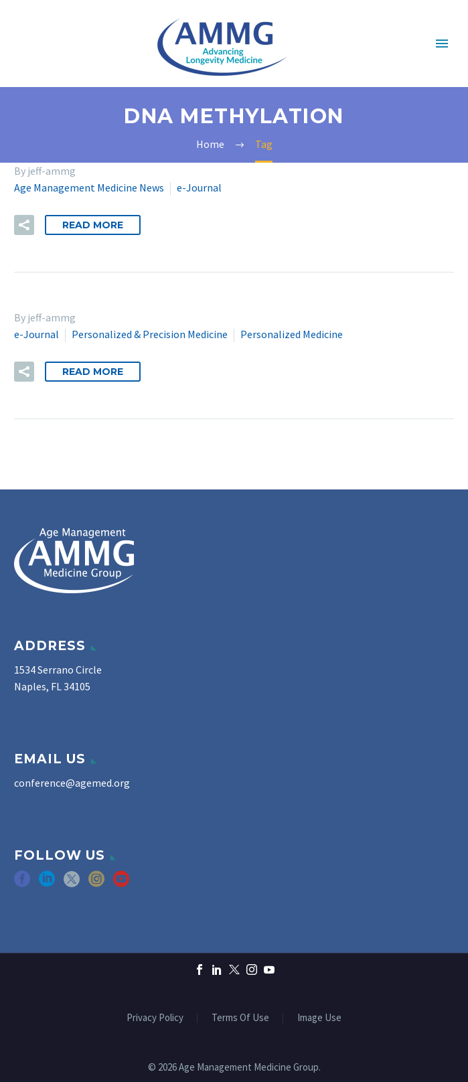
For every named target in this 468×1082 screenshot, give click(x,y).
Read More (92, 225)
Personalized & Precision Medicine (150, 334)
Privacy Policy (155, 1018)
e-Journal (199, 187)
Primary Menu (442, 44)
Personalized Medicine (291, 334)
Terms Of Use (240, 1018)
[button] (24, 225)
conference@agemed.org (72, 782)
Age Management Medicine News (89, 187)
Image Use (319, 1018)
